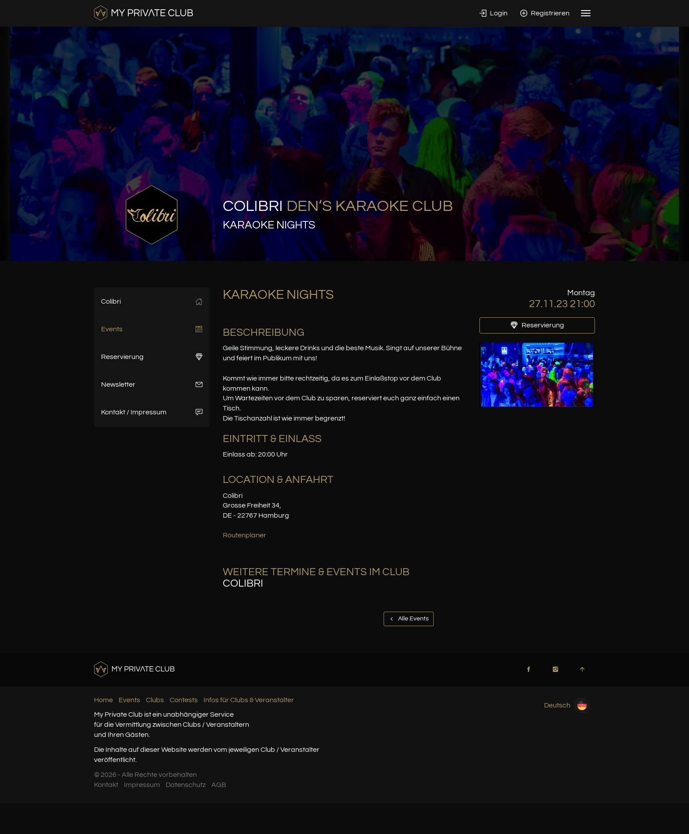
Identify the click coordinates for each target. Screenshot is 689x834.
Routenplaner (244, 535)
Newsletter (152, 384)
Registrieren (544, 13)
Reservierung (152, 357)
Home (103, 699)
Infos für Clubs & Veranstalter (248, 699)
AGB (218, 784)
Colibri (152, 301)
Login (493, 13)
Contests (184, 699)
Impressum (142, 784)
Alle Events (408, 619)
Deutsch (566, 705)
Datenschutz (186, 784)
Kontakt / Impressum (152, 412)
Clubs (155, 699)
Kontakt (106, 784)
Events (152, 329)
